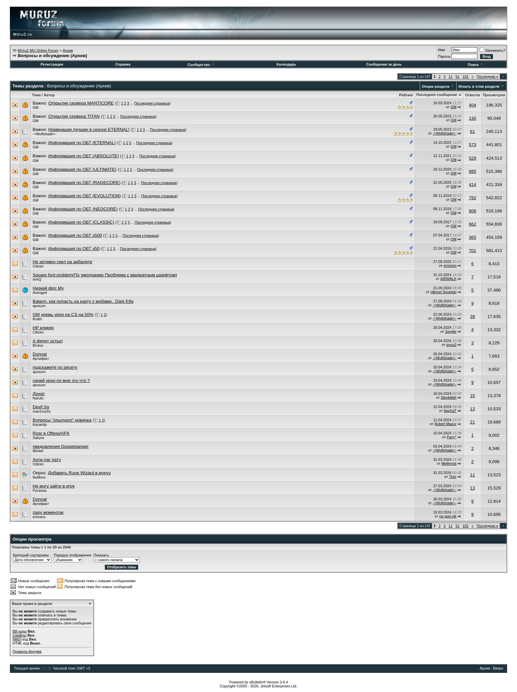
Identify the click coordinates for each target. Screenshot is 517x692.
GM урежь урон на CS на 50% (63, 314)
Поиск (476, 65)
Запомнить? (492, 50)
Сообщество (201, 65)
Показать (101, 555)
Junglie (450, 331)
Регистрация (52, 64)
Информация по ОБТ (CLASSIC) (81, 222)
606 (472, 210)
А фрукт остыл (48, 340)
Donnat (40, 354)
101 (466, 77)
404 (472, 105)
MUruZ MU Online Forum (38, 50)
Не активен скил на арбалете (62, 261)
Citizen (38, 266)
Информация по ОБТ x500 (75, 235)
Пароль (444, 56)
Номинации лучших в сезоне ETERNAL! (88, 129)
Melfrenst (448, 463)
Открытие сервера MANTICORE (80, 103)
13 (472, 408)
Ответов (472, 95)
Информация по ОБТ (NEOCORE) (82, 208)
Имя (441, 50)
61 (472, 131)
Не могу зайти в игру (54, 486)
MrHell (38, 451)
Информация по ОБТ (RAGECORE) (84, 182)
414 (472, 184)
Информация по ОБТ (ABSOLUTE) (83, 155)
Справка (123, 64)
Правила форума (27, 651)
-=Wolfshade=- (44, 134)
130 (472, 118)
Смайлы (19, 635)
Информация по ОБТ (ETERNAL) (81, 142)
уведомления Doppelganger (61, 446)
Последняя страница (151, 103)
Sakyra (38, 438)
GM (36, 108)
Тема (36, 95)
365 (472, 237)
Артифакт (41, 359)
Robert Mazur (446, 424)
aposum (39, 306)
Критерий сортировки (31, 555)
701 (472, 250)
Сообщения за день (383, 64)
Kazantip (40, 424)
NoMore (39, 477)
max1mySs (41, 411)
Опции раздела (435, 86)
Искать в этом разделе (479, 86)
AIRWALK (448, 279)
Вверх (498, 668)
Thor (453, 477)
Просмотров (494, 95)
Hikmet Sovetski (443, 292)
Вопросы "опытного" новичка (62, 420)
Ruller (37, 319)
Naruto (38, 398)
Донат (39, 393)
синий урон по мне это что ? (61, 380)
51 (458, 77)
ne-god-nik (447, 516)
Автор (49, 95)
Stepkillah (449, 397)
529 (472, 158)
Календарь (286, 64)
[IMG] (17, 639)
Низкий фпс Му (48, 288)
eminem (449, 265)
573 (472, 144)
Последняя (487, 77)
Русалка (39, 490)
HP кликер (43, 327)
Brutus (38, 345)
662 (472, 224)
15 (472, 395)
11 (450, 77)
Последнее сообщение (436, 95)
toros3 (451, 345)
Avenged (40, 293)
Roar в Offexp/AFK (51, 433)
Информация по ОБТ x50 (74, 248)
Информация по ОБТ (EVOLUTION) (84, 195)
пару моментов (48, 512)
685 (472, 171)
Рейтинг (406, 95)
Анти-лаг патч (47, 459)
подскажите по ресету (55, 367)
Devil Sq (41, 406)
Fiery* (452, 437)
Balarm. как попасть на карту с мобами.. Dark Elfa (83, 301)
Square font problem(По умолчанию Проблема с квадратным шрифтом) (105, 274)
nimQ (37, 279)
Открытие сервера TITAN (74, 116)
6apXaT (450, 411)
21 (472, 422)
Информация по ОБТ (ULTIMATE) (82, 169)
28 (472, 316)
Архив (68, 50)
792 (472, 197)
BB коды (20, 631)
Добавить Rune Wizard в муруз (79, 472)
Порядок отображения (72, 555)
